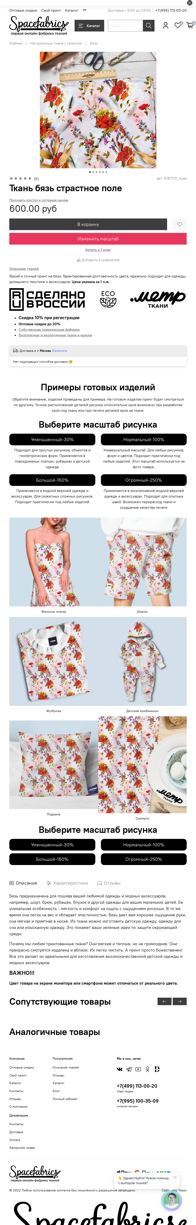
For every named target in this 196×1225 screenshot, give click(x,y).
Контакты (16, 1091)
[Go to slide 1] (90, 172)
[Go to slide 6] (106, 172)
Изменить (59, 351)
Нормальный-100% (143, 439)
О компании (18, 1106)
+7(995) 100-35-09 (138, 1101)
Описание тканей (66, 1067)
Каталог (72, 10)
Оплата (14, 1140)
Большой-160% (52, 480)
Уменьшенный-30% (52, 439)
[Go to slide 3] (96, 172)
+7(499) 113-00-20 (171, 10)
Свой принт (51, 10)
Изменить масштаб (98, 239)
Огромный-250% (143, 480)
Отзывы (15, 1099)
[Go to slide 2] (93, 172)
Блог (56, 1091)
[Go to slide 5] (103, 172)
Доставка (16, 1132)
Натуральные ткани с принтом (56, 43)
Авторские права (22, 1147)
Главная (15, 43)
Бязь (94, 43)
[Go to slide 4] (99, 172)
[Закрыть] (175, 1177)
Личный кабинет (65, 1099)
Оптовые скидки (23, 10)
